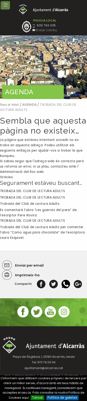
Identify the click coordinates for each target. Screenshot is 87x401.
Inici (15, 104)
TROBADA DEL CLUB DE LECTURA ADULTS (32, 191)
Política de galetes (62, 397)
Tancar (37, 397)
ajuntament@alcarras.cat (43, 368)
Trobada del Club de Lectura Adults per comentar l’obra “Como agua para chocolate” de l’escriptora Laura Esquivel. (42, 232)
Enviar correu (46, 30)
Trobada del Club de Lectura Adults (29, 204)
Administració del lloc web (22, 172)
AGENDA (29, 104)
